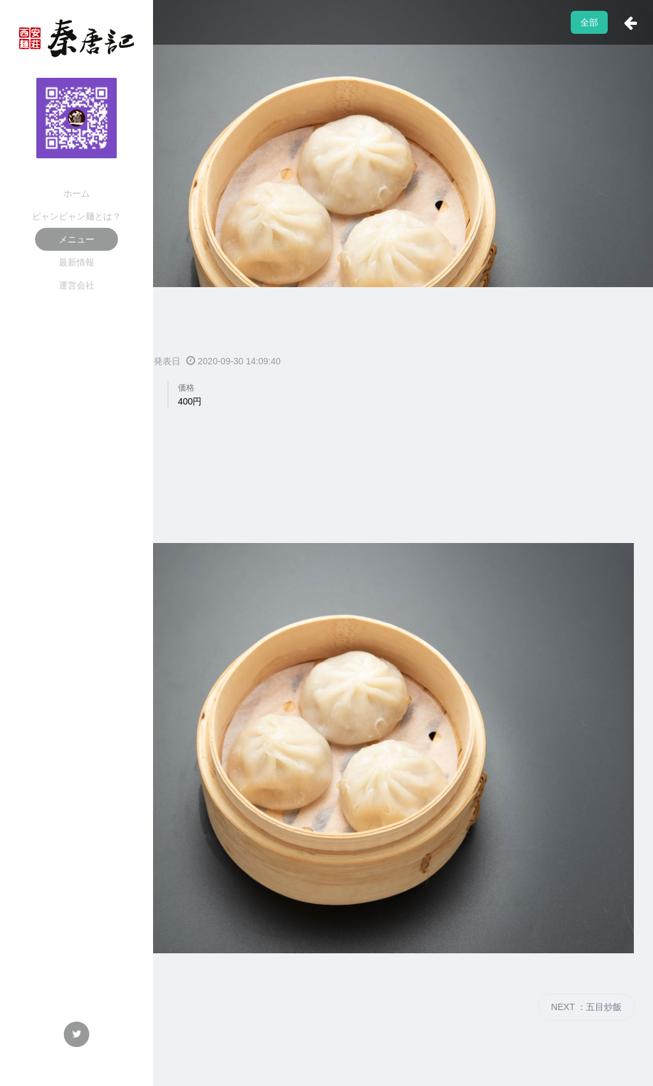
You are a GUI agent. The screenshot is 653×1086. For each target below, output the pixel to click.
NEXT (586, 1007)
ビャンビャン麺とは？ (76, 216)
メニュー (76, 239)
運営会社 (76, 285)
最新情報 (76, 262)
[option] (326, 218)
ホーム (76, 193)
